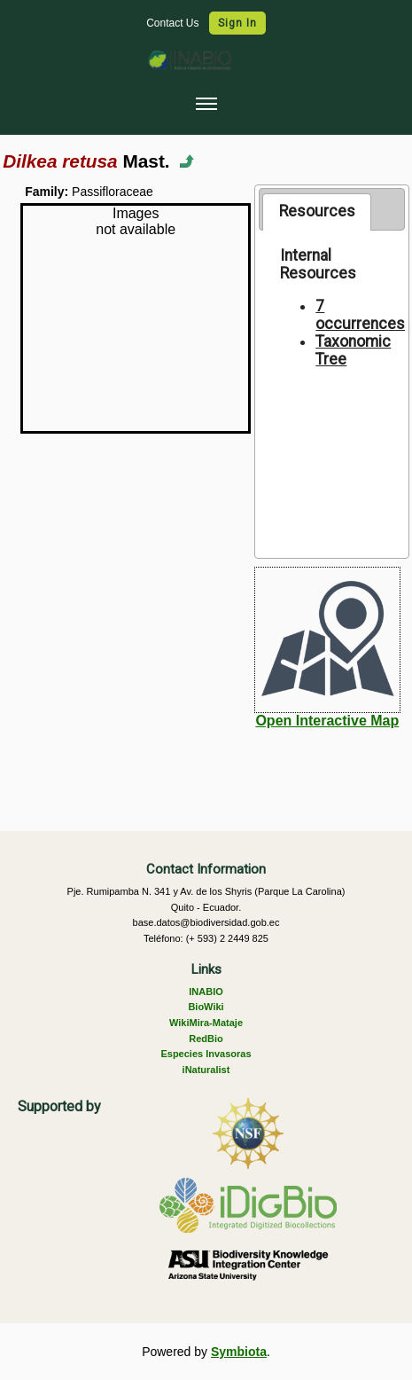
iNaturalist (206, 1069)
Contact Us (174, 23)
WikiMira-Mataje (206, 1022)
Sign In (237, 23)
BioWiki (205, 1006)
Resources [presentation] (317, 211)
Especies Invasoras (205, 1053)
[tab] (316, 212)
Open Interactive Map (327, 720)
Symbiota (239, 1352)
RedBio (206, 1038)
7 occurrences (360, 315)
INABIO (206, 991)
